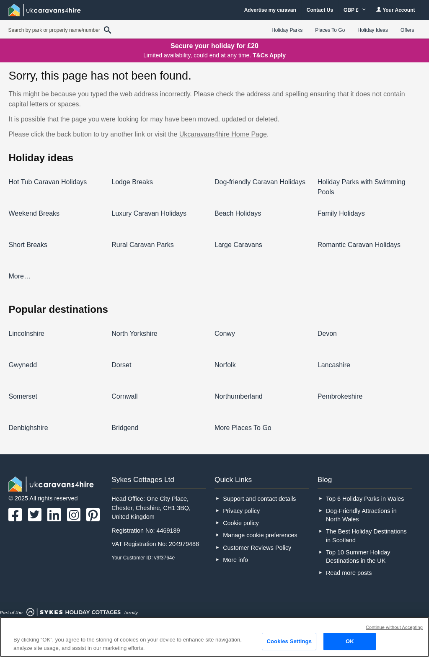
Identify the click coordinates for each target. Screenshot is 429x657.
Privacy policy (241, 511)
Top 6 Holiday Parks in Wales (365, 498)
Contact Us (320, 10)
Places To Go (330, 30)
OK (350, 641)
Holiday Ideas (372, 30)
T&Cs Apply (269, 55)
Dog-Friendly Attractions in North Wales (361, 515)
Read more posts (349, 572)
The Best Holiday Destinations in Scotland (366, 535)
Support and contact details (259, 498)
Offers (407, 30)
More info (235, 560)
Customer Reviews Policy (257, 547)
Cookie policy (241, 523)
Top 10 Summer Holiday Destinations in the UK (358, 556)
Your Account (395, 10)
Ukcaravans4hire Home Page (223, 134)
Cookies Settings (289, 641)
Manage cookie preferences (260, 535)
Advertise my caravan (270, 10)
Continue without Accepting (394, 627)
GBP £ (355, 10)
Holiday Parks (286, 30)
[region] (214, 637)
